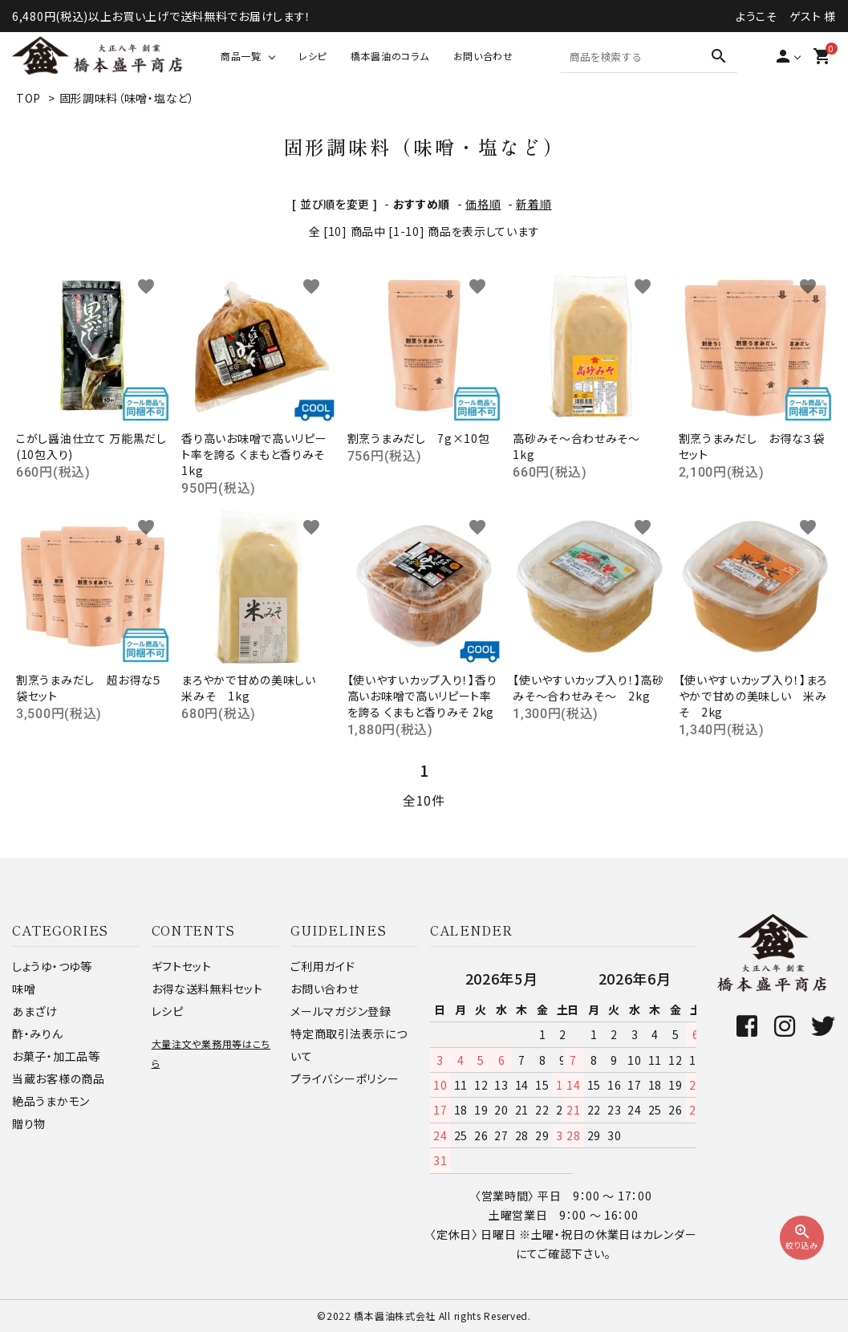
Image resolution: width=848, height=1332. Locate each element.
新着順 (533, 204)
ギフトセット (182, 966)
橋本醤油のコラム (390, 56)
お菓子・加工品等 (56, 1056)
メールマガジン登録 (340, 1011)
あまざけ (35, 1011)
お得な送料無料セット (207, 989)
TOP (28, 98)
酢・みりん (37, 1033)
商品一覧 (241, 56)
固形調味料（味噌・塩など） (127, 98)
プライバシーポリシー (344, 1078)
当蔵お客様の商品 (58, 1078)
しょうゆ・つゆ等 (52, 966)
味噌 (23, 989)
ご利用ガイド (322, 966)
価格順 (483, 204)
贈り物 (29, 1123)
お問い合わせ (483, 56)
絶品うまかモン (51, 1101)
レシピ (312, 56)
